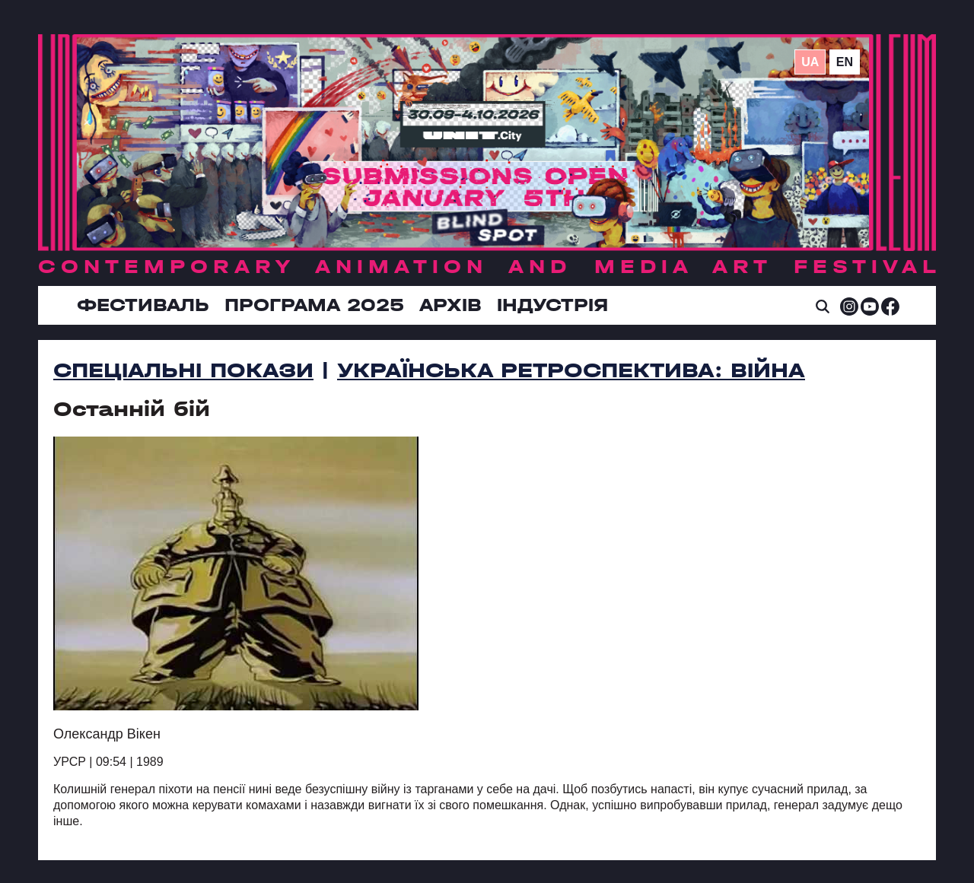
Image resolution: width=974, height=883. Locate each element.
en (844, 62)
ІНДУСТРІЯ (552, 305)
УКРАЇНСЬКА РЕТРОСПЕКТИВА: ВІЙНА (571, 370)
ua (810, 62)
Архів (450, 305)
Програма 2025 (314, 305)
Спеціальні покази (183, 370)
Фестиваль (143, 305)
